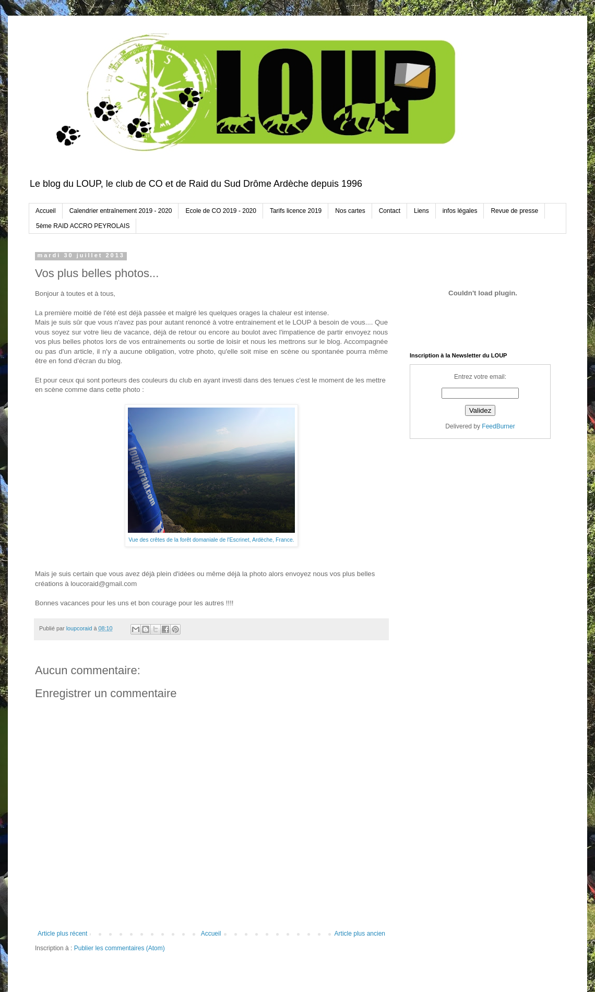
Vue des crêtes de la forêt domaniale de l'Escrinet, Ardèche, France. (211, 539)
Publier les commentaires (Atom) (119, 948)
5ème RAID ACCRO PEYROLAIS (82, 226)
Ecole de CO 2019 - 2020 (220, 210)
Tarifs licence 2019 (296, 210)
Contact (389, 210)
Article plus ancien (360, 933)
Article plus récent (62, 933)
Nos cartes (350, 210)
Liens (421, 210)
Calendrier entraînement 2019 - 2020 (120, 210)
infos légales (460, 210)
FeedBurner (498, 426)
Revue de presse (514, 210)
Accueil (45, 210)
